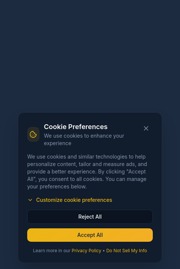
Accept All (89, 235)
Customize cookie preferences (69, 200)
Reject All (89, 216)
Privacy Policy (86, 250)
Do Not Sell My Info (126, 250)
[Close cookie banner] (146, 128)
